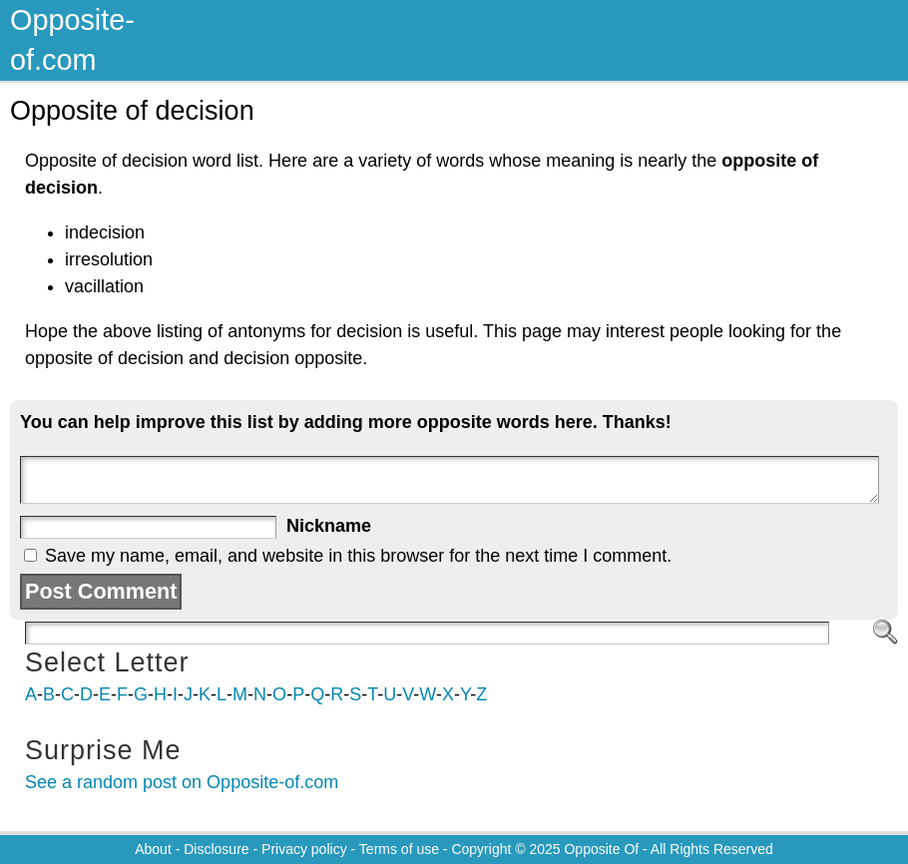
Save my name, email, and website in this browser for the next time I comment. (358, 556)
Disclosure (216, 849)
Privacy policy (304, 849)
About (153, 849)
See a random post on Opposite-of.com (181, 782)
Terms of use (399, 849)
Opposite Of (601, 849)
